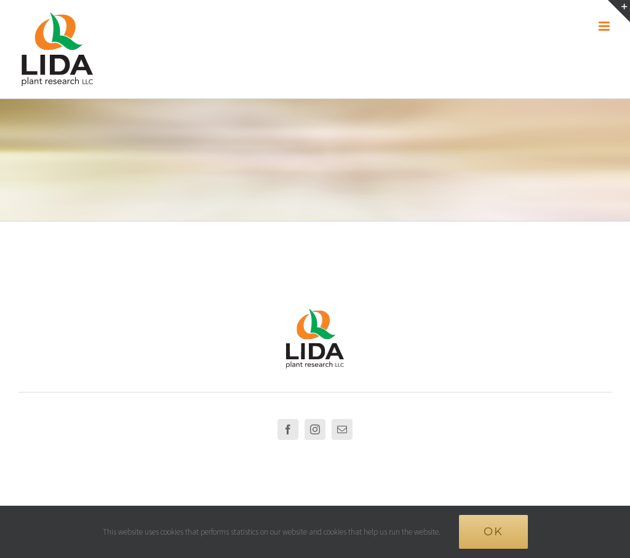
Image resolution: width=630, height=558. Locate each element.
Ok (493, 531)
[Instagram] (315, 429)
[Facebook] (287, 429)
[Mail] (342, 429)
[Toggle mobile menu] (605, 26)
